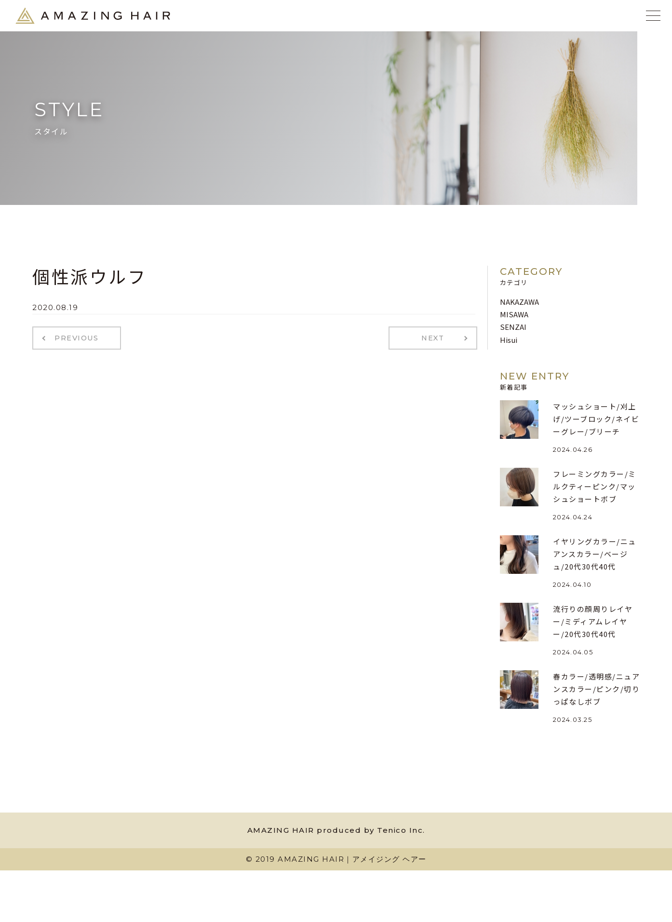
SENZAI (513, 327)
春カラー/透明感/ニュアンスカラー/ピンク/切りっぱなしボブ (596, 689)
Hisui (508, 340)
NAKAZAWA (519, 302)
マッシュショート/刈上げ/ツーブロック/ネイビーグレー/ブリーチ (596, 419)
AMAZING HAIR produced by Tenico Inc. (336, 830)
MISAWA (514, 314)
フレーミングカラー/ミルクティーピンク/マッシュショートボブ (594, 486)
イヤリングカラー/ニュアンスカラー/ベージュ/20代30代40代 (594, 554)
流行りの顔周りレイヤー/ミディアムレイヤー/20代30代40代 (592, 621)
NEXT (435, 337)
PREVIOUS (74, 337)
